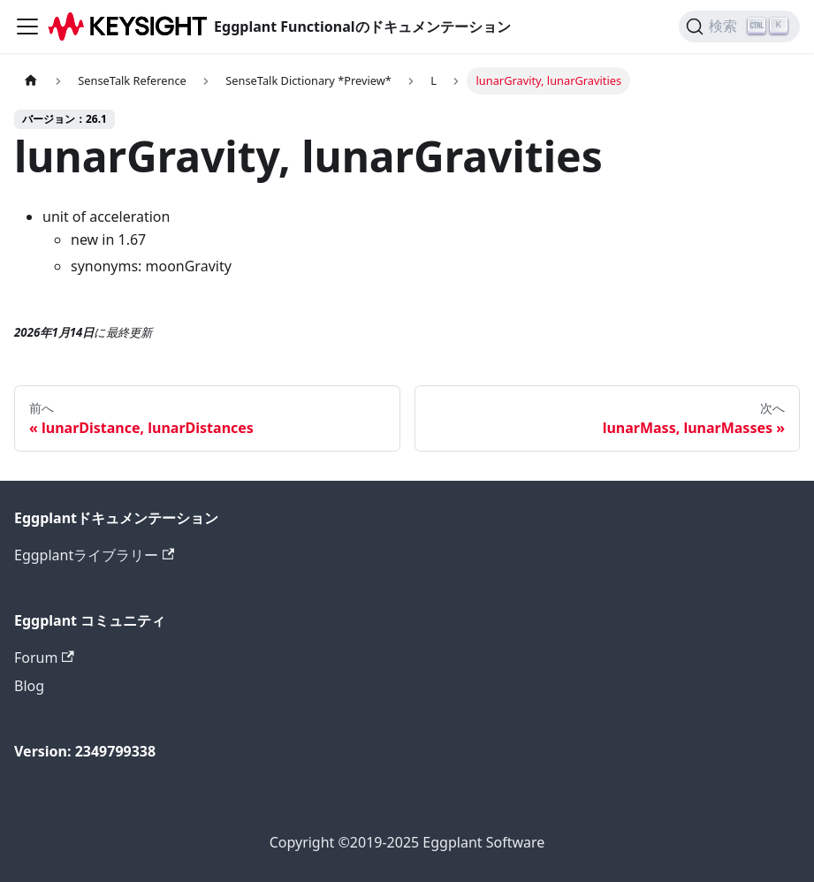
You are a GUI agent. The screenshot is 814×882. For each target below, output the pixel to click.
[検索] (739, 26)
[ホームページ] (31, 81)
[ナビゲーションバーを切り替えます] (27, 26)
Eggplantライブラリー (94, 555)
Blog (29, 686)
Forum (44, 657)
